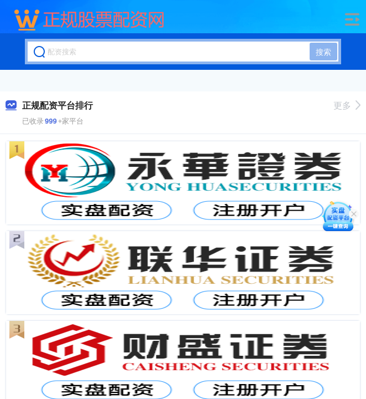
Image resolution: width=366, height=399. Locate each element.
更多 (346, 105)
